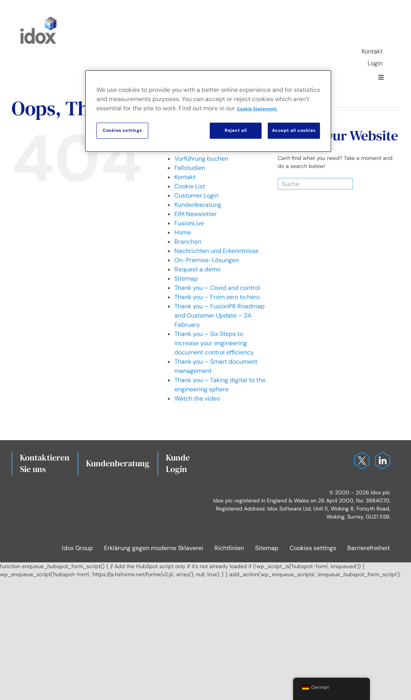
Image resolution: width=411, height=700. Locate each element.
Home (182, 232)
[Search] (343, 183)
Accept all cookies (294, 130)
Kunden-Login (181, 463)
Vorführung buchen (201, 159)
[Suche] (305, 183)
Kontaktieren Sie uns (45, 463)
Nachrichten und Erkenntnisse (216, 251)
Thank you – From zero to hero (217, 297)
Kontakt (185, 177)
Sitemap (186, 278)
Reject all (236, 130)
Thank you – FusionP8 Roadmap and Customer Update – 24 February (219, 315)
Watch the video (197, 398)
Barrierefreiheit (368, 548)
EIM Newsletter (195, 214)
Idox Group (77, 548)
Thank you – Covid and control (217, 288)
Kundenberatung (197, 205)
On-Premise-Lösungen (206, 260)
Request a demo (197, 269)
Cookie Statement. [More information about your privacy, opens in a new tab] (257, 109)
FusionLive (189, 223)
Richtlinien (229, 548)
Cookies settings (313, 548)
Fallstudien (189, 168)
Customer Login (196, 195)
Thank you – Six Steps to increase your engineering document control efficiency (214, 343)
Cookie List (189, 186)
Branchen (187, 242)
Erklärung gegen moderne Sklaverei (153, 548)
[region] (208, 111)
